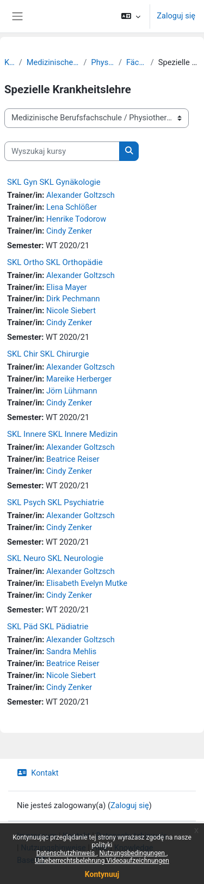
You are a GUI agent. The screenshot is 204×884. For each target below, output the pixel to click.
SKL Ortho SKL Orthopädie (55, 262)
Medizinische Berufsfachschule (53, 62)
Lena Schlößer (71, 207)
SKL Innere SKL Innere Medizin (62, 434)
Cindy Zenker (69, 231)
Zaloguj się (176, 16)
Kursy (9, 62)
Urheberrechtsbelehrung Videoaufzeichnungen (102, 860)
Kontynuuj (102, 874)
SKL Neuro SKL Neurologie (55, 558)
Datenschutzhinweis (66, 853)
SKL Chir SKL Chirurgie (48, 354)
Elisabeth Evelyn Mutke (86, 583)
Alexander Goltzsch (80, 195)
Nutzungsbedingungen (133, 853)
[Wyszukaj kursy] (62, 151)
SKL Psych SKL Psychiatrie (55, 502)
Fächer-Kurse (136, 62)
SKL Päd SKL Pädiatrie (47, 626)
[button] (130, 16)
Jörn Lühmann (71, 391)
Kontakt (38, 773)
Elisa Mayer (66, 287)
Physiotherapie (102, 62)
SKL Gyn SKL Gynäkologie (54, 182)
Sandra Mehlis (71, 651)
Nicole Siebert (71, 310)
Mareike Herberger (79, 379)
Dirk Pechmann (73, 299)
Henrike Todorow (76, 219)
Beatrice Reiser (73, 459)
